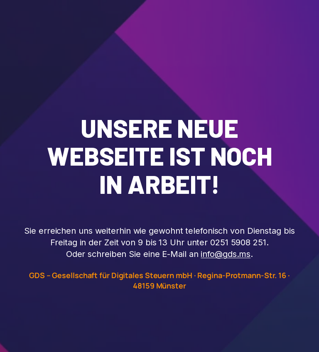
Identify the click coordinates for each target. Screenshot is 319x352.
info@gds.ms (225, 254)
